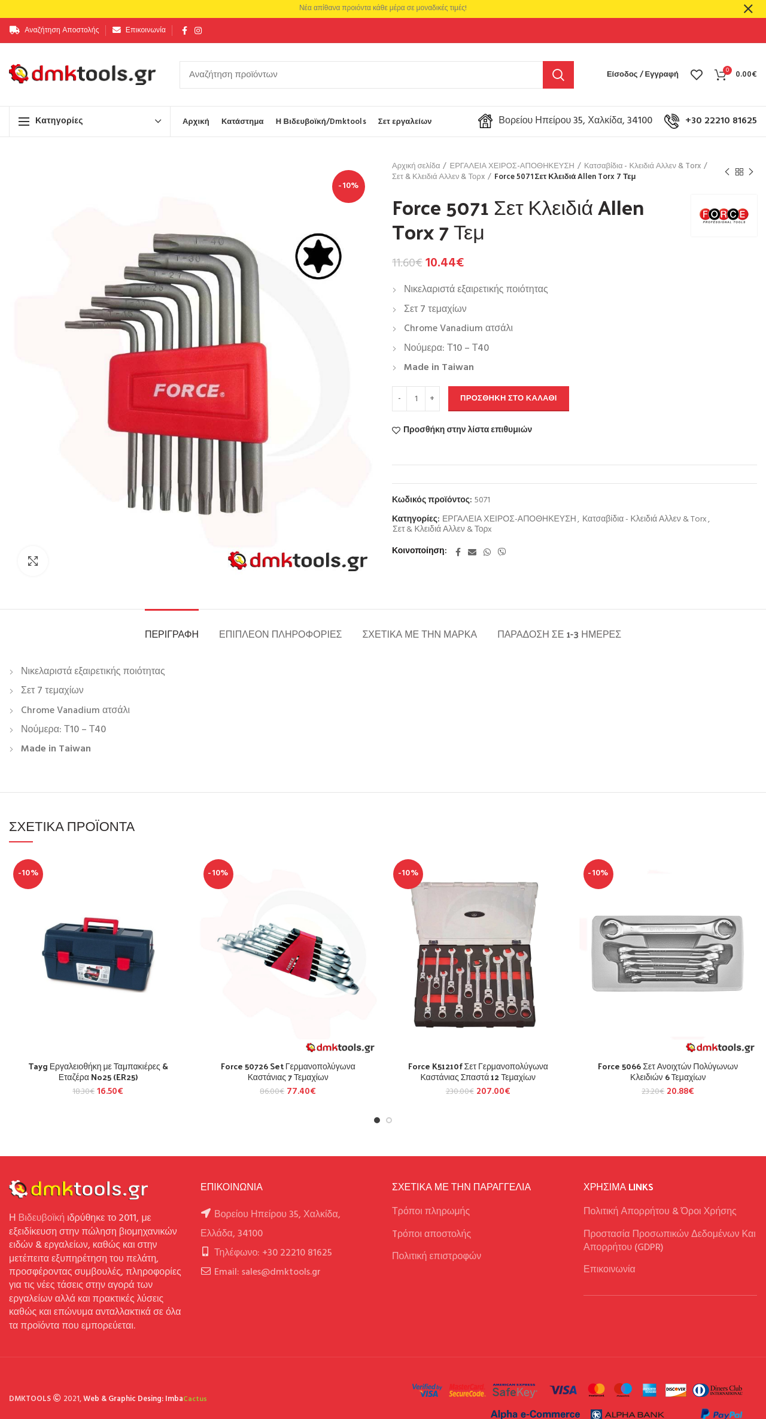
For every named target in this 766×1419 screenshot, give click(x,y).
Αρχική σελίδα (416, 166)
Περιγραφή (172, 633)
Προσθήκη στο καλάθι (508, 398)
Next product (751, 172)
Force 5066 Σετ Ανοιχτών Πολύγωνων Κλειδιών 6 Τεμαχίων (668, 1072)
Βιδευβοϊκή (42, 1218)
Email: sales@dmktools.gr (267, 1272)
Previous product (727, 172)
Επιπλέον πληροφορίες (280, 633)
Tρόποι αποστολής (431, 1234)
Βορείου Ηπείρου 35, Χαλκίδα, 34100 (565, 121)
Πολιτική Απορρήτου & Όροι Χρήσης (660, 1212)
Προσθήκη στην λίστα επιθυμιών (467, 430)
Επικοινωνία (609, 1270)
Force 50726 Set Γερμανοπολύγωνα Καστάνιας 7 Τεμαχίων (288, 1072)
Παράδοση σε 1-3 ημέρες (559, 633)
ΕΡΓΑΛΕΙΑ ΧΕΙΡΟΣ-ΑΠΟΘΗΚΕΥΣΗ (511, 166)
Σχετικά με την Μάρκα (419, 633)
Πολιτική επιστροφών (436, 1257)
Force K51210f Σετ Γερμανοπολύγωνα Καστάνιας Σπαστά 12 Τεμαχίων (478, 1072)
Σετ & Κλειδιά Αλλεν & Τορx (438, 177)
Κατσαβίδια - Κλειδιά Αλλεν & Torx (642, 166)
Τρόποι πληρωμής (431, 1212)
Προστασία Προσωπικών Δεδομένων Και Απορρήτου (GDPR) (669, 1241)
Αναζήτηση (558, 75)
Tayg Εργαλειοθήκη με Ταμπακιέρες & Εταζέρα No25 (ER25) (98, 1072)
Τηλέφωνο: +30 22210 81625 (273, 1253)
